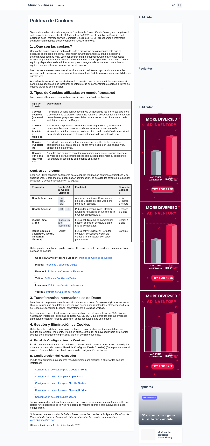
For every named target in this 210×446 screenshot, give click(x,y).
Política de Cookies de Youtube (63, 292)
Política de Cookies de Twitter (60, 278)
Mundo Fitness (40, 5)
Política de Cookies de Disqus (61, 264)
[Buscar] (179, 5)
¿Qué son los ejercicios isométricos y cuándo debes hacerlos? (165, 435)
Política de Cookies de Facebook (66, 271)
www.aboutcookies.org (42, 420)
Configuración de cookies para (61, 369)
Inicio (61, 5)
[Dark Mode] (173, 5)
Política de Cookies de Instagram (66, 285)
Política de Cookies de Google (95, 257)
